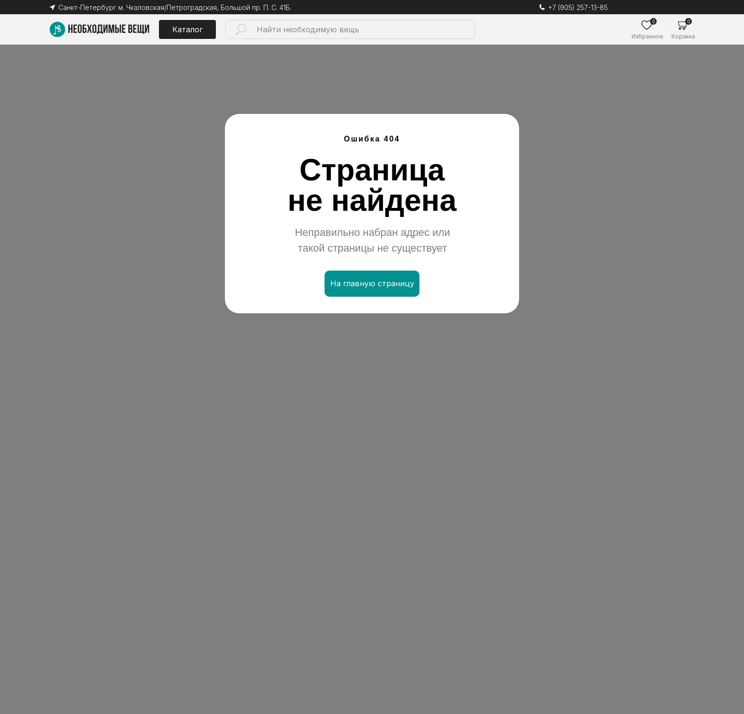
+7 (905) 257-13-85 (578, 7)
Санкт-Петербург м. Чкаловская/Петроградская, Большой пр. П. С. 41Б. (174, 7)
